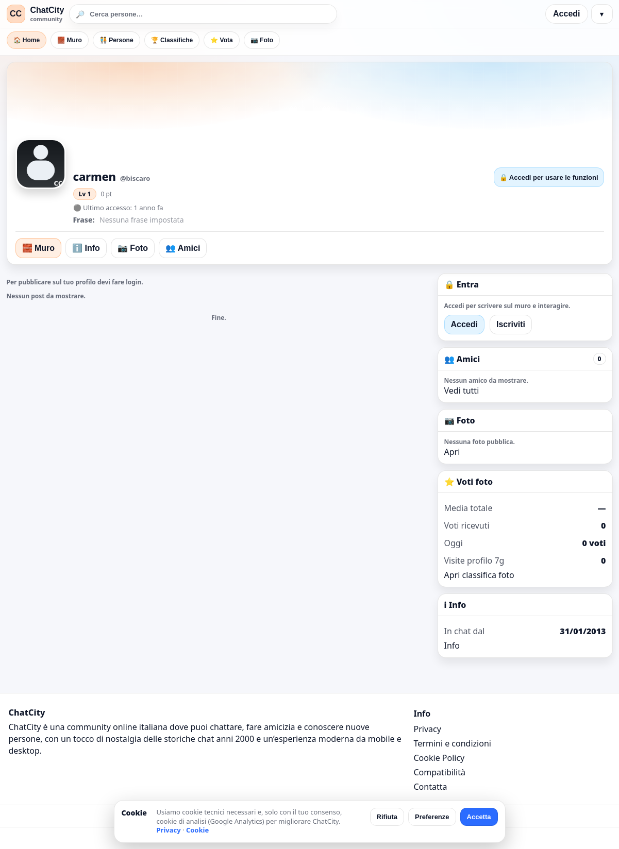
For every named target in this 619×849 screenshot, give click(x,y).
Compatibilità (439, 772)
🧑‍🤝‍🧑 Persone (116, 40)
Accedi (566, 13)
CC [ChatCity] (16, 13)
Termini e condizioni (452, 743)
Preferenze (432, 817)
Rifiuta (387, 817)
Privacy (427, 729)
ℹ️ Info (86, 248)
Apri (452, 451)
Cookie (197, 830)
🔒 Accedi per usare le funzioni (548, 177)
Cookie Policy (439, 757)
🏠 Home (26, 40)
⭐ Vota (221, 40)
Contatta (430, 786)
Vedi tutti (461, 390)
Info (452, 645)
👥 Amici (182, 248)
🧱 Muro (69, 40)
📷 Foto (261, 40)
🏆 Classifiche (172, 40)
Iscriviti (510, 324)
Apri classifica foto (479, 575)
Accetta (479, 817)
